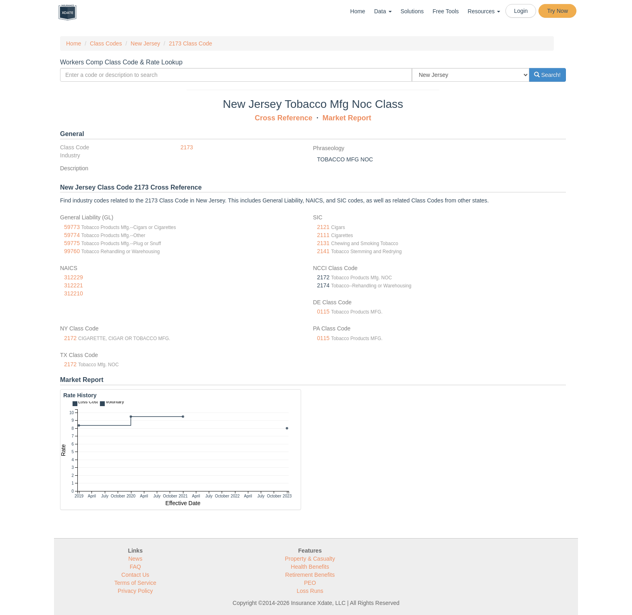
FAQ (135, 566)
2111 (323, 235)
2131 (323, 243)
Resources (484, 11)
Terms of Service (135, 583)
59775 (72, 243)
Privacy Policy (135, 591)
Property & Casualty (310, 558)
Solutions (412, 11)
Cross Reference (283, 118)
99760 (72, 251)
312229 (73, 277)
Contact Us (135, 575)
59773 (72, 227)
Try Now (557, 11)
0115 (323, 311)
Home (357, 11)
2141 (323, 251)
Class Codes (106, 43)
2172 (70, 338)
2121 (323, 227)
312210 (73, 293)
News (135, 558)
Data (382, 11)
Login (521, 11)
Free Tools (445, 11)
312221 (73, 285)
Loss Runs (310, 591)
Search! (547, 75)
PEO (310, 583)
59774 (72, 235)
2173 (187, 147)
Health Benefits (310, 566)
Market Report (346, 118)
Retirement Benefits (310, 575)
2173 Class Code (190, 43)
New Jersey (145, 43)
